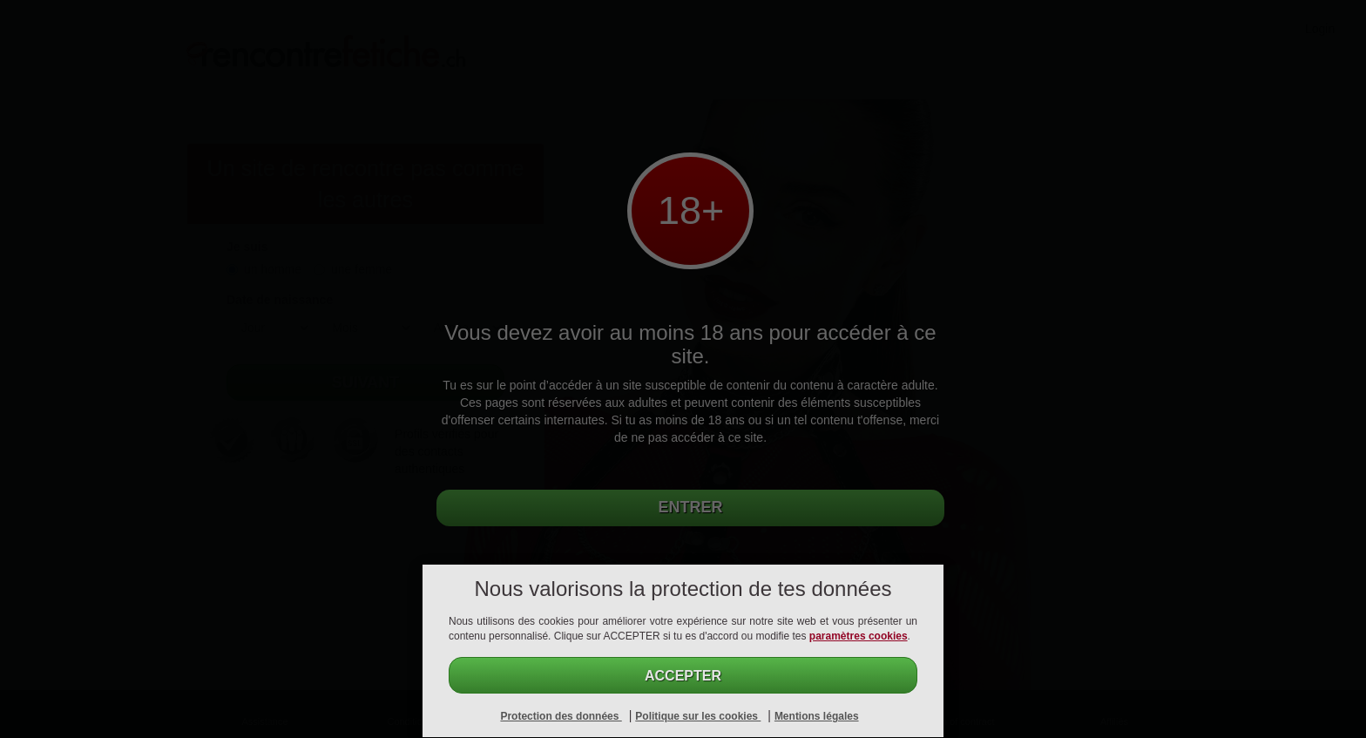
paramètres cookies (858, 636)
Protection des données (560, 716)
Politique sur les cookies (698, 716)
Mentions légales (816, 716)
